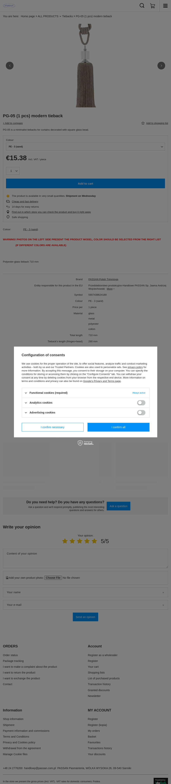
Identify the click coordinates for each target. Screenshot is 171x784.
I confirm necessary (52, 427)
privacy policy (135, 367)
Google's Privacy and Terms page (102, 381)
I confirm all (118, 427)
